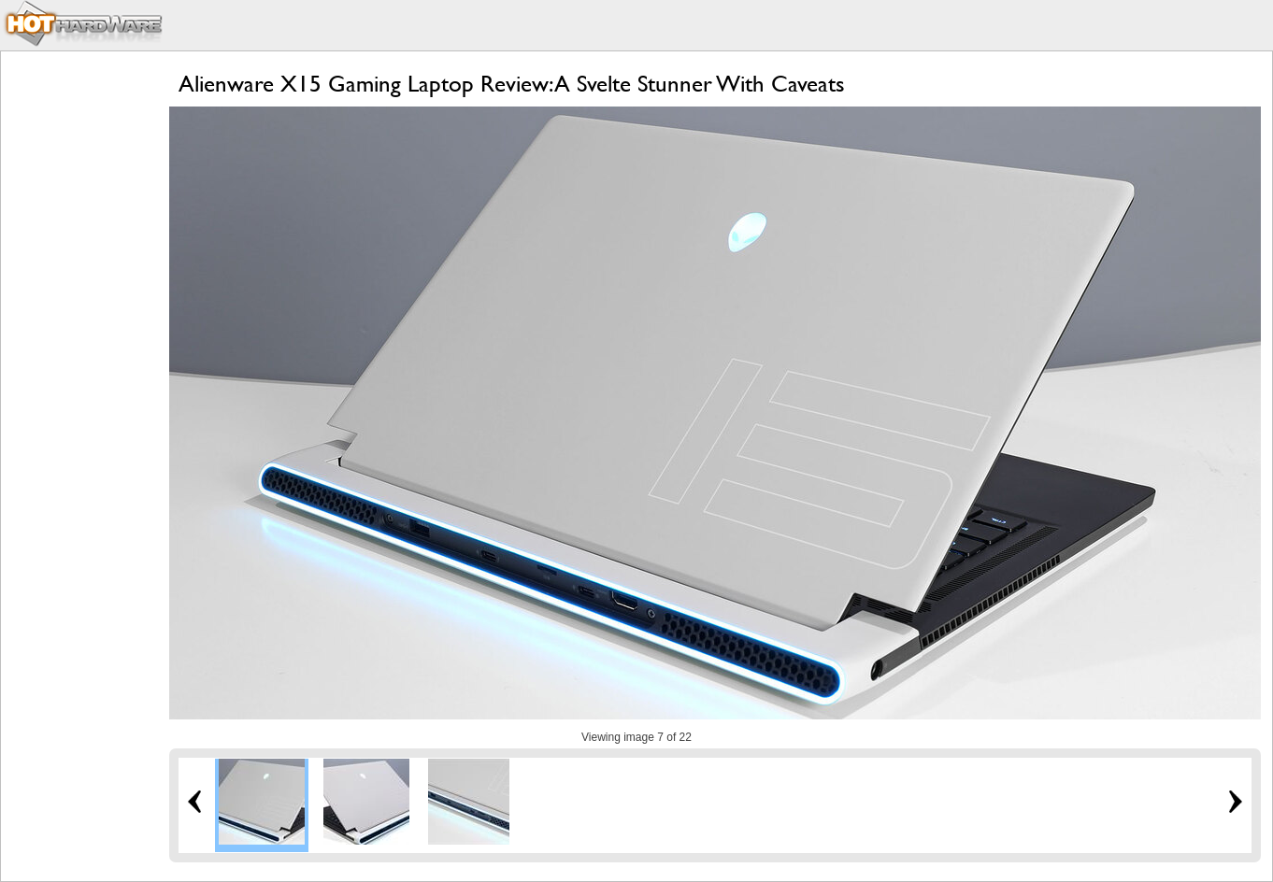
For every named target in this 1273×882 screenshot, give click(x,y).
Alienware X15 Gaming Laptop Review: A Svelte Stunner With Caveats (512, 83)
